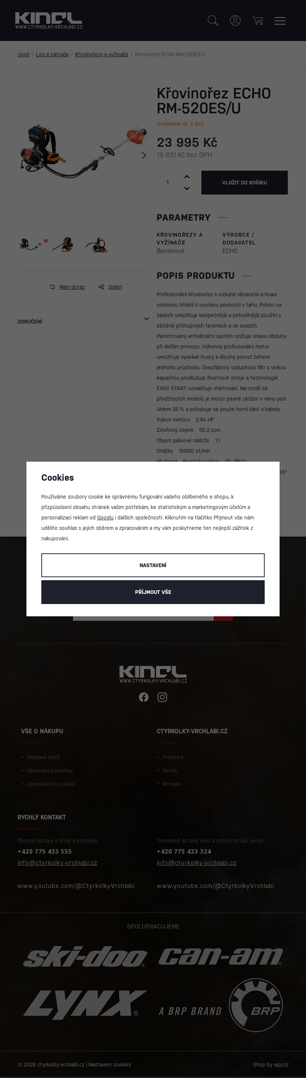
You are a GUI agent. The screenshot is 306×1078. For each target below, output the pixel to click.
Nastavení (153, 565)
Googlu (105, 518)
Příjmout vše (153, 592)
